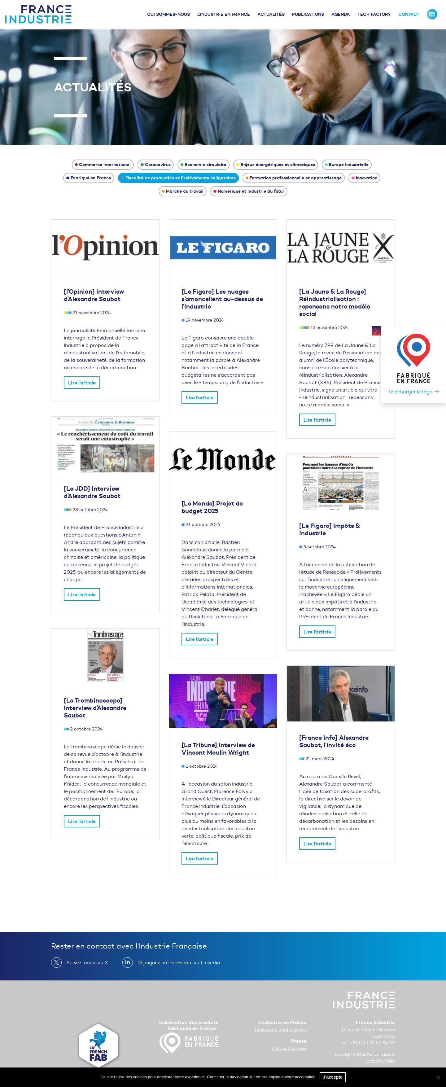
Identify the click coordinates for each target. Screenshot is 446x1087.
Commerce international (103, 164)
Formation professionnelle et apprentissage (294, 178)
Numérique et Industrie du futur (248, 191)
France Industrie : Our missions (432, 14)
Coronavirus (156, 164)
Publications (308, 14)
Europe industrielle (347, 164)
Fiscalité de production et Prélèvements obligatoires (178, 178)
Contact (408, 14)
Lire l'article (82, 382)
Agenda (340, 14)
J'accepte (332, 1077)
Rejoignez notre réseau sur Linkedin (176, 962)
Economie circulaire (204, 164)
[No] (438, 1077)
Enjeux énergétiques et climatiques (275, 164)
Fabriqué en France (88, 178)
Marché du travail (182, 191)
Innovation (364, 178)
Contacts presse (289, 1048)
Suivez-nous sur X (84, 962)
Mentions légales (380, 1061)
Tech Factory (374, 14)
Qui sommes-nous (168, 14)
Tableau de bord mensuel (280, 1029)
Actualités (271, 14)
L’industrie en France (223, 14)
